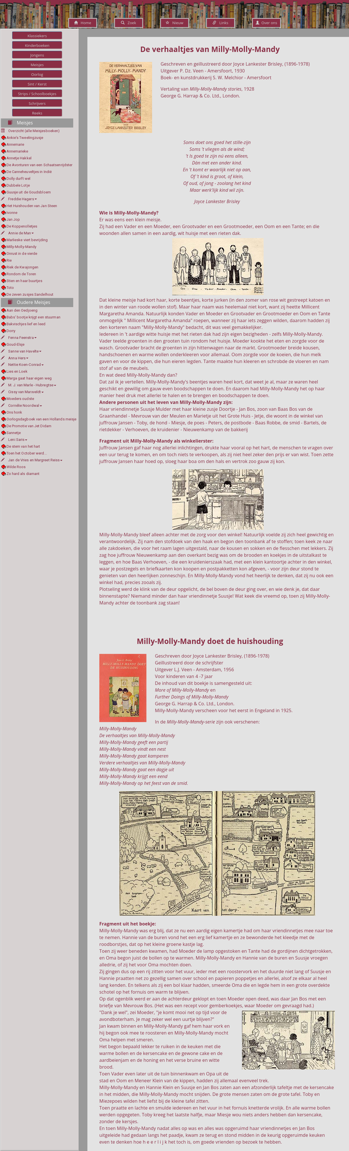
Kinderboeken (37, 45)
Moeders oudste (20, 399)
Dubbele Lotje (18, 185)
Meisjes (37, 64)
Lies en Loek (17, 371)
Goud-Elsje (16, 344)
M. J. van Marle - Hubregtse (28, 385)
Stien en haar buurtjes (24, 281)
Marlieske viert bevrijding (27, 240)
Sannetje (14, 433)
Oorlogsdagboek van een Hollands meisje (42, 419)
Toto (10, 287)
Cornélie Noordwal (21, 405)
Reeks (37, 113)
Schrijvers (37, 103)
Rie (9, 260)
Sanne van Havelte (21, 351)
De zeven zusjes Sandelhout (30, 294)
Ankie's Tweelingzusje (25, 137)
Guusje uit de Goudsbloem (29, 192)
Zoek (128, 22)
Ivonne (12, 212)
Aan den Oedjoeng (22, 310)
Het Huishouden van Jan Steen (32, 206)
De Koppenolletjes (22, 226)
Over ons (266, 22)
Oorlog (37, 74)
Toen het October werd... (27, 453)
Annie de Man (17, 233)
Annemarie (15, 144)
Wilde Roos (16, 467)
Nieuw (174, 22)
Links (220, 22)
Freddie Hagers (19, 199)
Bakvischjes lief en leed (26, 324)
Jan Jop (13, 219)
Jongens (37, 55)
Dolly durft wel (19, 178)
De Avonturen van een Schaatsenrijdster (40, 165)
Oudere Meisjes (29, 302)
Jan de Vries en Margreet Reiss (31, 460)
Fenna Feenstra (19, 337)
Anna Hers (14, 358)
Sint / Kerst (37, 84)
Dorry (11, 331)
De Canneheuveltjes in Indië (29, 172)
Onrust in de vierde (22, 253)
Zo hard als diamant (23, 474)
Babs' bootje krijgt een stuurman (33, 317)
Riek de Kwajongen (23, 267)
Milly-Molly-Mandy (22, 247)
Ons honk (14, 412)
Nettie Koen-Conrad (22, 364)
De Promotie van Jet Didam (29, 426)
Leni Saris (14, 439)
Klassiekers (37, 35)
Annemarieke (17, 151)
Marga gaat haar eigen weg (29, 378)
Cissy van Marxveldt (22, 392)
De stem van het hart (23, 446)
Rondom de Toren (21, 274)
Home (82, 22)
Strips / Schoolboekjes (37, 93)
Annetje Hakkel (19, 158)
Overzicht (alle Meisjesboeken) (34, 131)
